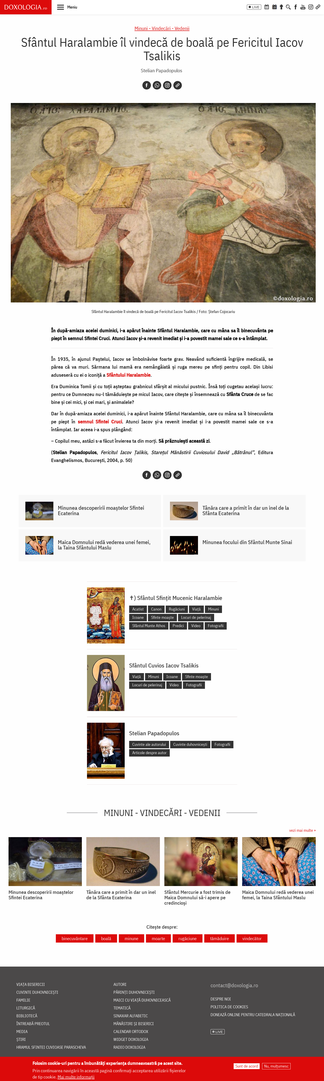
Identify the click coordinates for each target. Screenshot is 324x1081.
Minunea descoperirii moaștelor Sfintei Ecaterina (101, 510)
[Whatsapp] (157, 85)
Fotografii (216, 625)
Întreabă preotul (33, 1024)
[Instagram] (310, 6)
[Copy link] (177, 85)
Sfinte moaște (162, 617)
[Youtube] (303, 6)
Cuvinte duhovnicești (190, 744)
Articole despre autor (149, 752)
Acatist (138, 609)
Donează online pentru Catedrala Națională (253, 1015)
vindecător (252, 938)
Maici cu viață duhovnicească (142, 1000)
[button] (67, 7)
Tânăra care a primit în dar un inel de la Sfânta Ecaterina (245, 510)
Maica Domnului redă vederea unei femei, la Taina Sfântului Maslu (104, 544)
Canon (156, 609)
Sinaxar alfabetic (130, 1016)
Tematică (121, 1008)
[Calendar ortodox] (266, 6)
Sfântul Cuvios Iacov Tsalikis (164, 665)
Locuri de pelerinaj (196, 617)
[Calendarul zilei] (274, 6)
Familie (23, 1000)
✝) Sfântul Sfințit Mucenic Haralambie (175, 597)
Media (22, 1031)
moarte (158, 938)
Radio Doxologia (129, 1047)
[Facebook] (295, 6)
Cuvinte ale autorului (149, 744)
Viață (196, 609)
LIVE (255, 7)
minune (131, 938)
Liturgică (25, 1008)
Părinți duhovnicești (134, 992)
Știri (21, 1039)
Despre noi (221, 999)
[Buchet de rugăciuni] (281, 6)
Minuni (213, 609)
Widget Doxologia (130, 1039)
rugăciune (187, 938)
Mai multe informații (76, 1077)
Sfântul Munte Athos (148, 625)
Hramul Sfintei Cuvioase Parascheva (51, 1047)
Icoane (138, 617)
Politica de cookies (229, 1007)
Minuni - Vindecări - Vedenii (162, 28)
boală (106, 938)
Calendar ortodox (130, 1031)
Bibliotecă (26, 1016)
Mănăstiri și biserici (133, 1024)
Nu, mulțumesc (276, 1066)
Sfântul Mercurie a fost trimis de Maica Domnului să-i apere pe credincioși (197, 897)
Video (195, 625)
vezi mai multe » (302, 830)
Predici (178, 625)
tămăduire (219, 938)
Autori (119, 984)
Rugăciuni (177, 609)
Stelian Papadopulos (161, 70)
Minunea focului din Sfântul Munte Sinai (247, 542)
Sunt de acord (246, 1066)
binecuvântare (75, 938)
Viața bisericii (30, 984)
